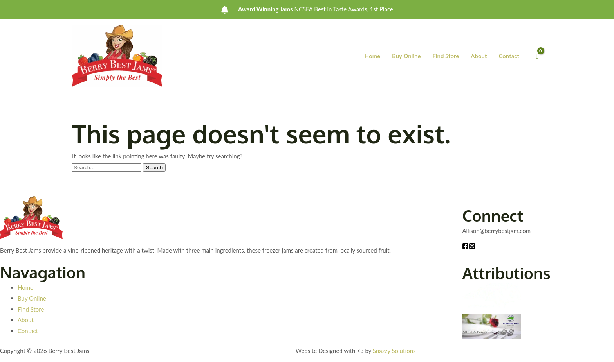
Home (372, 55)
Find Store (445, 55)
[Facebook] (465, 246)
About (479, 55)
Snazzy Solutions (394, 350)
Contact (508, 55)
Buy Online (406, 55)
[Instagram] (472, 246)
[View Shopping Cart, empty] (537, 56)
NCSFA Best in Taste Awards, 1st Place (315, 9)
